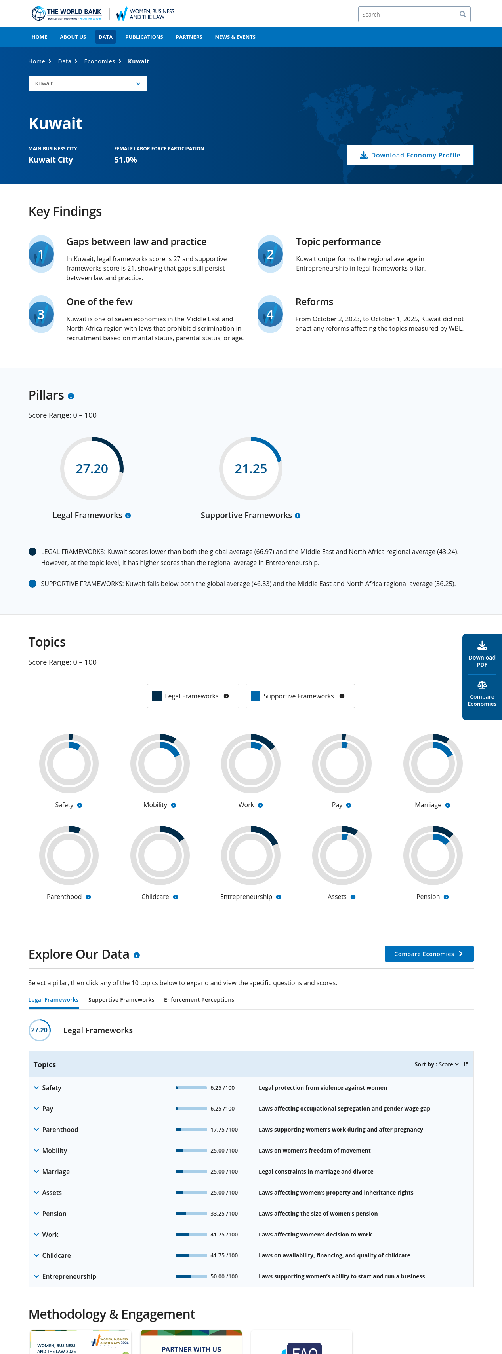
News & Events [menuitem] (235, 36)
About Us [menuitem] (73, 36)
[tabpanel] (251, 1153)
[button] (88, 83)
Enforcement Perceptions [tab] (199, 1000)
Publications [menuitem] (144, 36)
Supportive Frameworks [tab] (121, 1000)
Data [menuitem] (106, 36)
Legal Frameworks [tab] (54, 1000)
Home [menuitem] (40, 36)
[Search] (414, 14)
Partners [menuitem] (189, 36)
